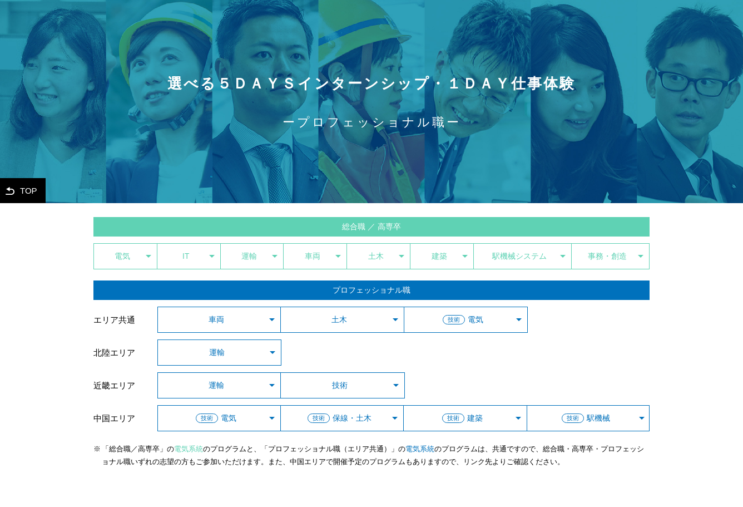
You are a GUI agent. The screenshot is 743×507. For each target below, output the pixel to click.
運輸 (249, 256)
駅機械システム (519, 256)
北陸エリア (114, 352)
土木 (376, 256)
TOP (28, 190)
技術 (340, 385)
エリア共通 (114, 319)
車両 (312, 256)
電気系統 (188, 449)
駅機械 (586, 418)
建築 (439, 256)
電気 (122, 256)
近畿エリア (114, 385)
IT (185, 256)
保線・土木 (339, 418)
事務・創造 (607, 256)
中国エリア (114, 418)
